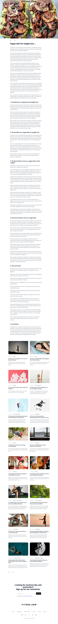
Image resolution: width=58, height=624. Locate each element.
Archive (39, 611)
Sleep (35, 356)
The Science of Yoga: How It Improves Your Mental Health (17, 532)
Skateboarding (37, 414)
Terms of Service (27, 611)
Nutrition (14, 385)
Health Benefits (37, 529)
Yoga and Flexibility (38, 385)
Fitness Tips (15, 471)
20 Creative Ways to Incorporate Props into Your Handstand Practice (17, 503)
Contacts (34, 611)
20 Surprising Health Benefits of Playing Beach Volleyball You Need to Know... (39, 532)
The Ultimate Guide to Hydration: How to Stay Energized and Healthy (39, 474)
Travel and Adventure (16, 414)
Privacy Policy (19, 611)
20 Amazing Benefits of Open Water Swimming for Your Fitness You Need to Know (17, 561)
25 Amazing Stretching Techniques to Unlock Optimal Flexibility (38, 560)
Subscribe (38, 593)
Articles (44, 611)
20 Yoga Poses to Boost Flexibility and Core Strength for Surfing (39, 388)
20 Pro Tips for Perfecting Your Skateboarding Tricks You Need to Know (39, 417)
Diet (14, 40)
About (13, 611)
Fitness (14, 356)
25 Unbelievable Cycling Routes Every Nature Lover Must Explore (38, 503)
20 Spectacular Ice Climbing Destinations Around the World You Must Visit (18, 417)
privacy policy (30, 596)
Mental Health (37, 442)
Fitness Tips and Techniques (17, 500)
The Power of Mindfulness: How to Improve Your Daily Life (38, 445)
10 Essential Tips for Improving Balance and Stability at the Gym (17, 474)
